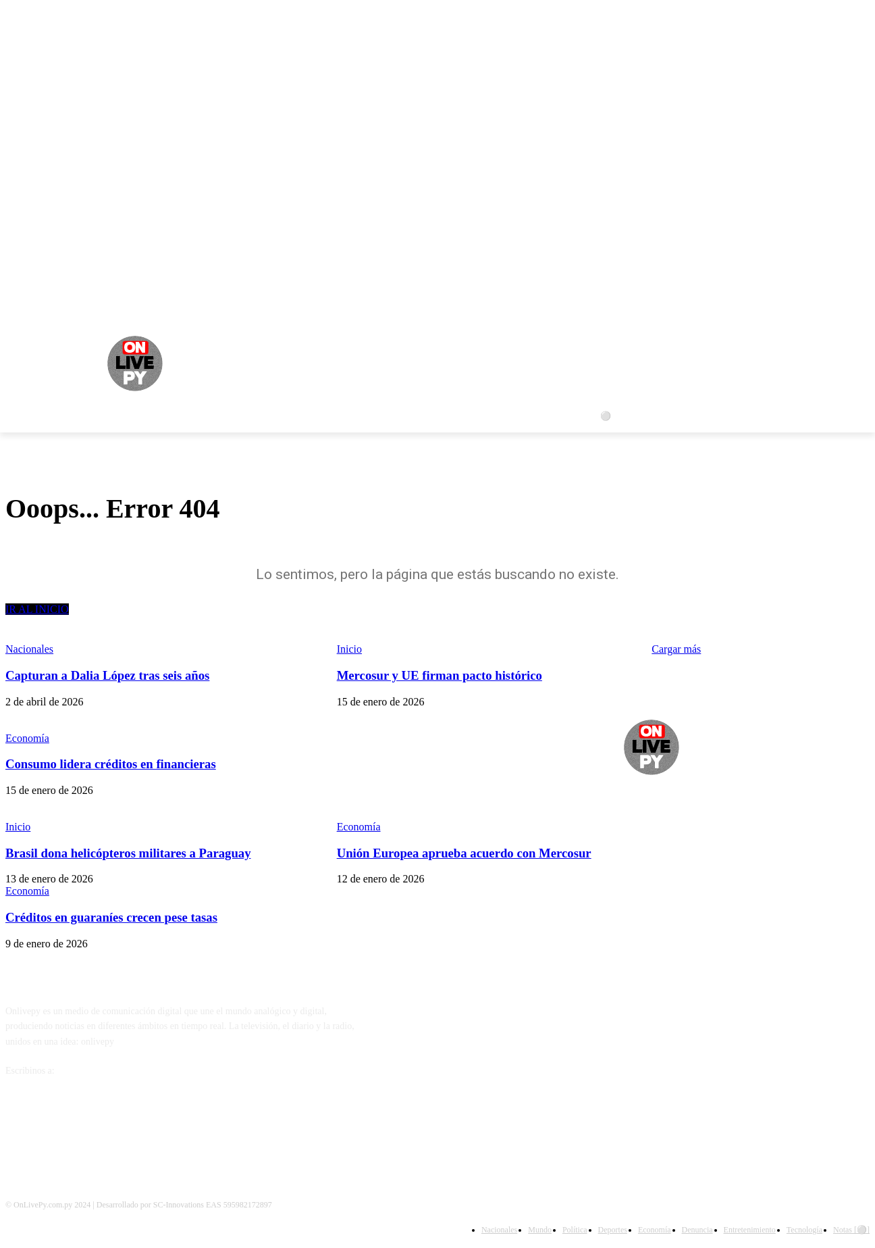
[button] (853, 416)
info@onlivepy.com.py (100, 1071)
